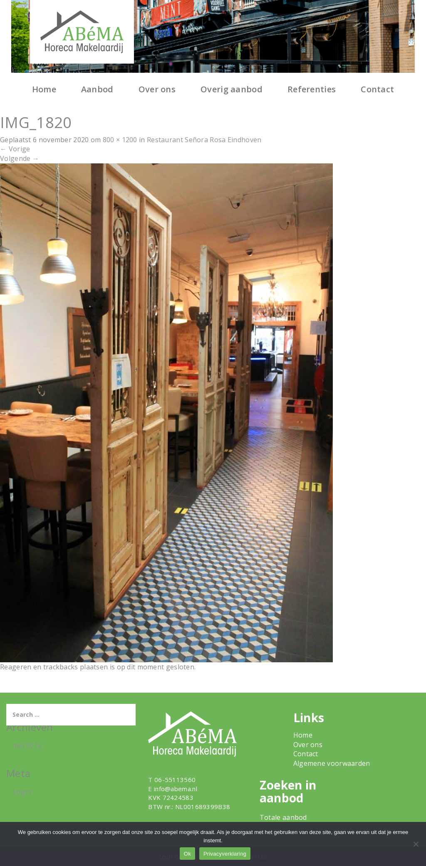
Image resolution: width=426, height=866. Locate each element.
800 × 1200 (120, 139)
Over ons (157, 89)
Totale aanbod (283, 817)
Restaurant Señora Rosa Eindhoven (204, 139)
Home (44, 89)
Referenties (311, 89)
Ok (187, 854)
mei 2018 (26, 745)
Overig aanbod (232, 89)
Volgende (19, 158)
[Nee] (415, 844)
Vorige (15, 148)
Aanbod (97, 89)
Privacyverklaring (224, 854)
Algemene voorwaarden (331, 763)
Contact (377, 89)
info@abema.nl (175, 789)
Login (21, 791)
